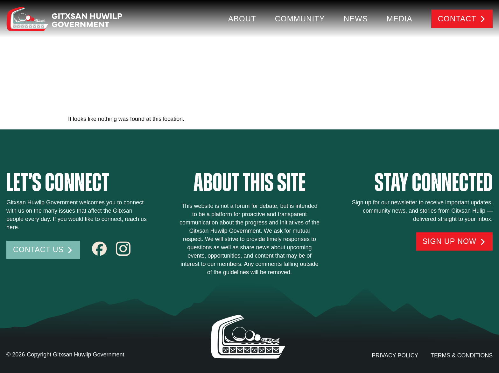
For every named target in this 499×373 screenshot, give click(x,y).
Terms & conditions (461, 355)
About (242, 18)
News (356, 18)
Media (399, 18)
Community (300, 18)
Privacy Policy (393, 355)
